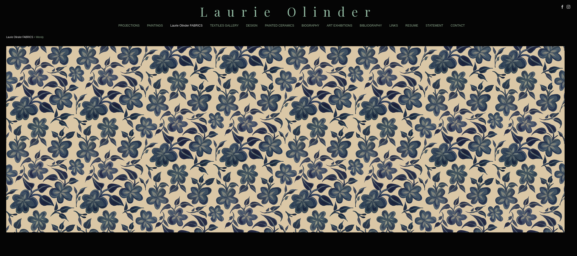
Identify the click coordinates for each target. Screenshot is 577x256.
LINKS (393, 25)
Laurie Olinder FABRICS (186, 25)
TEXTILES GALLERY (224, 25)
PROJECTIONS (128, 25)
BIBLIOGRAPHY (371, 25)
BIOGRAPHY (310, 25)
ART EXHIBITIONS (339, 25)
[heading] (288, 11)
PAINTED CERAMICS (279, 25)
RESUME (412, 25)
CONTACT (458, 25)
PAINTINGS (155, 25)
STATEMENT (434, 25)
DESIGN (251, 25)
